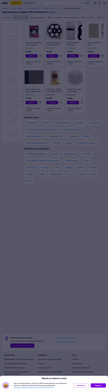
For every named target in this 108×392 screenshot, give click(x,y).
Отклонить (81, 385)
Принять (98, 385)
